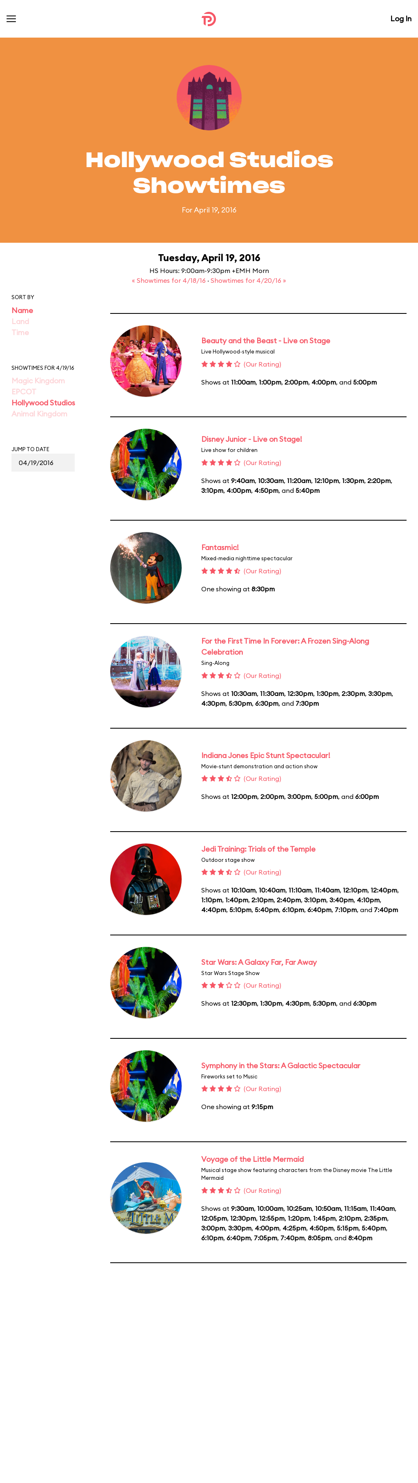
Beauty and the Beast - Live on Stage (265, 340)
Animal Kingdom (39, 413)
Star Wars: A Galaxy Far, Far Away (259, 962)
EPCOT (23, 391)
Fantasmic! (220, 547)
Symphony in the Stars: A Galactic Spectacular (280, 1065)
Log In (400, 18)
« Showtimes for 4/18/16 (169, 280)
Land (20, 321)
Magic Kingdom (38, 380)
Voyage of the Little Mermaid (252, 1159)
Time (20, 332)
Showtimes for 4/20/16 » (248, 280)
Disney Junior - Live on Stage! (251, 439)
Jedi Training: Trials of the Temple (258, 849)
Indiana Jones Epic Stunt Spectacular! (265, 755)
